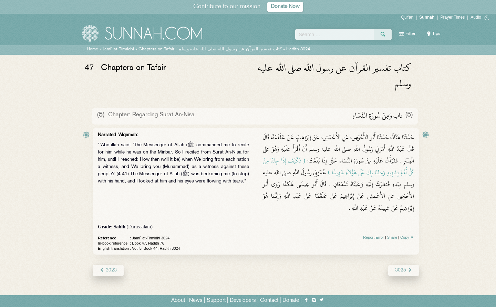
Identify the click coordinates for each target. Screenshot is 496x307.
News (196, 300)
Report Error (373, 237)
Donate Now (285, 6)
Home (92, 49)
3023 (108, 270)
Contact (269, 300)
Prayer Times (452, 17)
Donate (290, 300)
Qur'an (407, 17)
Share (392, 237)
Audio (476, 17)
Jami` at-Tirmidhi (118, 49)
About (178, 300)
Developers (243, 300)
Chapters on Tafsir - (210, 49)
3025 (403, 270)
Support (216, 300)
